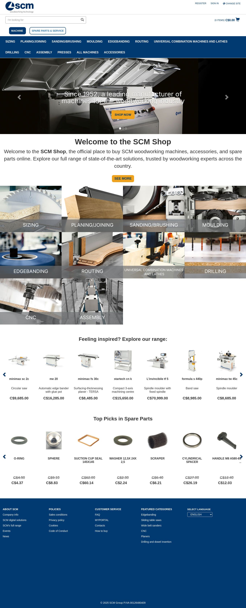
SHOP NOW (123, 114)
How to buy (101, 530)
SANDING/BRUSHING (67, 41)
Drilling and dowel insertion (156, 541)
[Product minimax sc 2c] (19, 374)
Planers (145, 536)
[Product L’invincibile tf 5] (157, 374)
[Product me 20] (53, 374)
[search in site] (42, 19)
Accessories (114, 52)
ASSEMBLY (44, 52)
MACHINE (17, 30)
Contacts (100, 525)
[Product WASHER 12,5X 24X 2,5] (122, 456)
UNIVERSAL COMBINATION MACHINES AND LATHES (191, 41)
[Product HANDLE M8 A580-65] (226, 456)
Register (200, 3)
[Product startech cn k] (122, 374)
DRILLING (12, 52)
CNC (28, 52)
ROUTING (142, 41)
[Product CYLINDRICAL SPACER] (192, 456)
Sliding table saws (151, 520)
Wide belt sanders (151, 525)
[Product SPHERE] (53, 456)
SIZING (10, 41)
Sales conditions (58, 514)
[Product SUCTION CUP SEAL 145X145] (88, 456)
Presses (64, 52)
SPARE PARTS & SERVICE (48, 30)
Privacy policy (56, 520)
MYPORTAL (102, 520)
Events (7, 530)
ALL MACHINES (88, 52)
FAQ (97, 514)
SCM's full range (12, 525)
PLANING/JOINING (33, 41)
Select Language (199, 509)
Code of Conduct (58, 530)
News (6, 536)
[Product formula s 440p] (192, 374)
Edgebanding (119, 41)
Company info (10, 514)
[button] (18, 96)
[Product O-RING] (19, 456)
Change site (232, 3)
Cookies (53, 525)
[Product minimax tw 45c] (226, 374)
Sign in (215, 3)
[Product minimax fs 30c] (88, 374)
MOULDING (95, 41)
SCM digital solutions (14, 520)
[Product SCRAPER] (157, 456)
